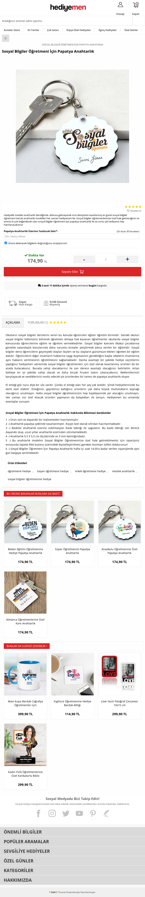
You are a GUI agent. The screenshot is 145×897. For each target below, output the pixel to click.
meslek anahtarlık (123, 471)
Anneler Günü (12, 30)
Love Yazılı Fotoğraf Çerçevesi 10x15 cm (119, 703)
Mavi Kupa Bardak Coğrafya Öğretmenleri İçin (25, 703)
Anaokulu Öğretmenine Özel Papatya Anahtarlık (119, 551)
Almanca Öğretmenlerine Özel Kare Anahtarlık (25, 621)
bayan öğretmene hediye (53, 471)
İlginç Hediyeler (108, 30)
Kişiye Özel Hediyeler (78, 30)
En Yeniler (33, 30)
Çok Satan (53, 30)
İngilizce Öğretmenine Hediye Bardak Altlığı (72, 703)
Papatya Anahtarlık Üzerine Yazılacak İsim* (30, 231)
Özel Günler (131, 30)
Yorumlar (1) (135, 210)
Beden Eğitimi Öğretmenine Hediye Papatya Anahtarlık (25, 551)
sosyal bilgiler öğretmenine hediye (29, 479)
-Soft (52, 892)
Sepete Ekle (73, 272)
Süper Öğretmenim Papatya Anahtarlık (72, 551)
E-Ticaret (61, 892)
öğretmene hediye (19, 471)
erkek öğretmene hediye (90, 471)
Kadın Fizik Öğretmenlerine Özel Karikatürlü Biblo (25, 773)
